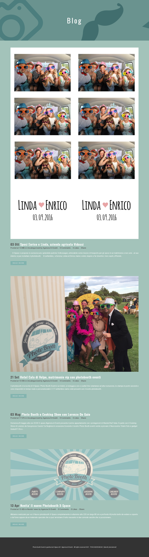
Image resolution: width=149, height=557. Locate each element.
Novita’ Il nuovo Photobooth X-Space (45, 505)
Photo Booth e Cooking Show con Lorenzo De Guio (56, 414)
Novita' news (32, 509)
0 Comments (65, 248)
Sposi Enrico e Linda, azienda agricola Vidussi (52, 244)
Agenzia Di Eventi (50, 248)
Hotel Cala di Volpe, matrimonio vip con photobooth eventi (60, 377)
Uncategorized (33, 248)
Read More (18, 263)
